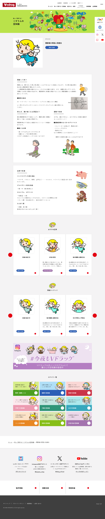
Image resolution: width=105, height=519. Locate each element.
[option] (26, 255)
